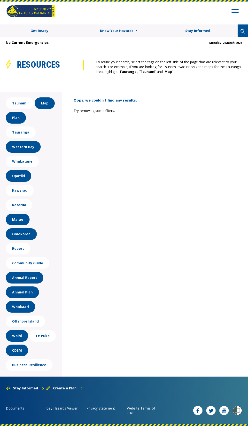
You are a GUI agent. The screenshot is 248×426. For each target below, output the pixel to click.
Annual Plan (22, 292)
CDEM (17, 350)
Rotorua (19, 205)
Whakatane (22, 161)
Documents (15, 408)
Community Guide (27, 263)
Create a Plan (64, 388)
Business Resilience (29, 365)
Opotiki (18, 176)
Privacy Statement (100, 408)
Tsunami (19, 103)
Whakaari (20, 306)
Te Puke (42, 335)
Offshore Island (25, 321)
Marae (17, 219)
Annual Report (24, 277)
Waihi (17, 335)
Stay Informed (197, 30)
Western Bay (23, 146)
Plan (16, 117)
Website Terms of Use (141, 410)
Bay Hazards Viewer (62, 408)
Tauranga (20, 132)
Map (44, 103)
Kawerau (19, 190)
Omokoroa (21, 234)
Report (18, 248)
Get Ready (39, 30)
